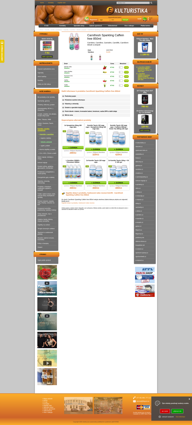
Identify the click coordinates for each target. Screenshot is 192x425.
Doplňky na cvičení (44, 225)
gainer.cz (138, 226)
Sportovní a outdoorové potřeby (45, 233)
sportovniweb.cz (141, 256)
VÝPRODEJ (41, 34)
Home (41, 29)
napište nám (62, 3)
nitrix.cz (138, 188)
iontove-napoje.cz (141, 181)
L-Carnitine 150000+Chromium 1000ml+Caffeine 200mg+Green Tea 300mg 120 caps (146, 76)
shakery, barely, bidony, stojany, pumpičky (45, 220)
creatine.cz (139, 173)
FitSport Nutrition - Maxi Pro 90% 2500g (145, 39)
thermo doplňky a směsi (47, 149)
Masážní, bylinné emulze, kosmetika (46, 239)
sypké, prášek (45, 146)
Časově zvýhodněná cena (46, 69)
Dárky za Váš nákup (44, 84)
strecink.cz (139, 146)
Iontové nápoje (42, 162)
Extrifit (108, 52)
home (42, 3)
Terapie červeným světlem (46, 229)
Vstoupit (125, 20)
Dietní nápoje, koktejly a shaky (45, 158)
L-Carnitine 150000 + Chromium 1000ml (73, 161)
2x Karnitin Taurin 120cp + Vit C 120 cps (118, 161)
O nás (46, 26)
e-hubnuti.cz (140, 260)
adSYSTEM (115, 422)
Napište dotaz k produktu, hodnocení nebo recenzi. (78, 203)
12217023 (109, 50)
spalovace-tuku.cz (141, 150)
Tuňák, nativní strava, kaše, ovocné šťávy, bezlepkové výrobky (46, 195)
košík (139, 19)
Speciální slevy (79, 26)
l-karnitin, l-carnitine (47, 134)
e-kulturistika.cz (141, 143)
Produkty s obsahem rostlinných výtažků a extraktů (44, 188)
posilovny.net (140, 237)
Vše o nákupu (129, 26)
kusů (150, 18)
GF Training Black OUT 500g (145, 91)
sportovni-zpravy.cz (142, 253)
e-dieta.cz (139, 211)
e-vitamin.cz (139, 200)
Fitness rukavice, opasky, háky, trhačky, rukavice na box (46, 202)
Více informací (180, 417)
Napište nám (47, 405)
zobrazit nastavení (168, 417)
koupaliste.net (140, 245)
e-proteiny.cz (140, 184)
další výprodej (47, 56)
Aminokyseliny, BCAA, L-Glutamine (46, 109)
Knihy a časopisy (43, 243)
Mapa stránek (47, 399)
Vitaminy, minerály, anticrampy (44, 182)
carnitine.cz (139, 169)
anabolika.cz (140, 154)
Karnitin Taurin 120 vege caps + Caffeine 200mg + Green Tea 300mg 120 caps (118, 127)
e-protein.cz (139, 215)
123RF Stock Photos (146, 414)
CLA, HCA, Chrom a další (48, 153)
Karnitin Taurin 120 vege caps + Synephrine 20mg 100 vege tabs (96, 127)
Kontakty (62, 26)
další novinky (145, 130)
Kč (150, 20)
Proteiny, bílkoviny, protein (46, 105)
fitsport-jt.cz (139, 234)
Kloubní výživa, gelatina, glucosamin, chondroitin (45, 167)
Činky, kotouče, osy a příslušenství (44, 214)
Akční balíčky (42, 76)
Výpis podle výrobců (44, 260)
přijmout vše (177, 411)
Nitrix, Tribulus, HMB (44, 119)
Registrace (93, 20)
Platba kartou (145, 26)
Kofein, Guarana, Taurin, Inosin (46, 124)
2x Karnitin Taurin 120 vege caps (95, 161)
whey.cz (138, 203)
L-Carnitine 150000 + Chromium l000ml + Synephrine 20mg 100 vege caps (145, 69)
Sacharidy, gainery (44, 101)
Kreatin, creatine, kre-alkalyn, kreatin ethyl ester (47, 115)
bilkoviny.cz (139, 162)
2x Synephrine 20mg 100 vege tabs (73, 126)
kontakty (51, 3)
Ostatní (40, 247)
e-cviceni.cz (139, 249)
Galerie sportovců (95, 26)
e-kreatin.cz (139, 222)
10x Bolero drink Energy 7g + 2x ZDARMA (144, 111)
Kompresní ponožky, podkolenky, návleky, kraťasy (47, 209)
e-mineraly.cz (140, 196)
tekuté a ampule (46, 142)
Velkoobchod (112, 26)
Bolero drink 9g (47, 39)
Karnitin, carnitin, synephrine (44, 129)
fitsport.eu (139, 230)
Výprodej (40, 73)
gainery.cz (139, 165)
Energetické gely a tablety (46, 177)
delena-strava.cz (141, 241)
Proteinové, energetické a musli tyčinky (46, 172)
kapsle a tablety (46, 138)
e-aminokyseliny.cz (142, 177)
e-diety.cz (139, 192)
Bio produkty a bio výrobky (46, 97)
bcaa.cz (138, 158)
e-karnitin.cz (140, 218)
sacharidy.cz (140, 207)
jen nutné (165, 411)
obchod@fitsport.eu (143, 401)
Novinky (40, 80)
